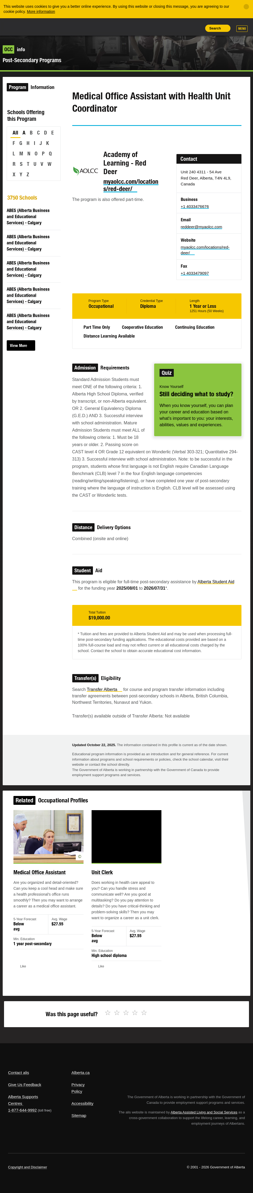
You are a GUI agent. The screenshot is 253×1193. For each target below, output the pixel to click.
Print (196, 28)
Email (122, 135)
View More (18, 345)
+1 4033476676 (195, 206)
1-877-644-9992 (22, 1110)
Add (172, 28)
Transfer (104, 689)
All (15, 133)
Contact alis (18, 1072)
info (14, 49)
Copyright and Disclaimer (27, 1167)
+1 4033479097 (195, 273)
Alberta (18, 26)
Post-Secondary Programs (32, 60)
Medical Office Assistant (47, 878)
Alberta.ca (80, 1072)
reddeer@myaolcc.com (201, 227)
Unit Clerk (104, 878)
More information (41, 11)
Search (215, 28)
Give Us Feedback (24, 1084)
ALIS (44, 26)
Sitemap (78, 1115)
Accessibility (82, 1103)
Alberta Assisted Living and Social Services (204, 1112)
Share (160, 28)
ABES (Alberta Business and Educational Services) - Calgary (28, 216)
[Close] (246, 6)
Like (184, 28)
